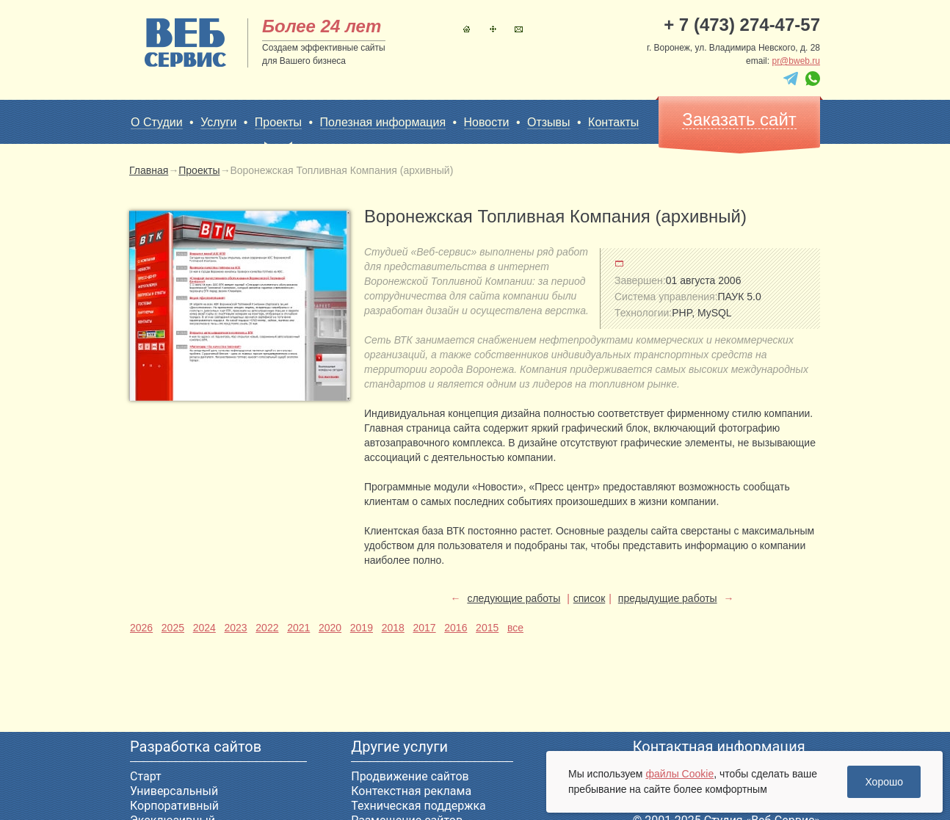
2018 (393, 628)
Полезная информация (383, 122)
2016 (455, 628)
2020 (330, 628)
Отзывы (548, 122)
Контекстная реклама (411, 791)
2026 (141, 628)
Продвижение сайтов (409, 776)
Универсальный (174, 791)
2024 (204, 628)
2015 (487, 628)
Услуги (218, 122)
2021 (298, 628)
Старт (146, 776)
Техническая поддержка (418, 806)
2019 (361, 628)
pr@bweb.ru (796, 61)
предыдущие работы (667, 598)
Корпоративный (174, 806)
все (515, 628)
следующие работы (513, 598)
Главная (466, 29)
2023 (235, 628)
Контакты (518, 29)
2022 (266, 628)
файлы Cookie (679, 774)
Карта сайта (493, 29)
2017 (424, 628)
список (589, 598)
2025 (173, 628)
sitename (185, 42)
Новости (487, 122)
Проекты (278, 122)
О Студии (157, 122)
